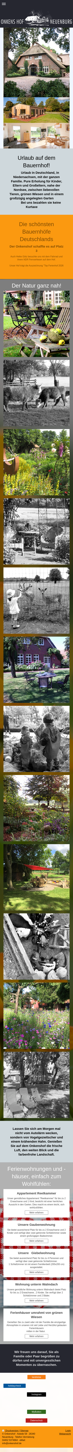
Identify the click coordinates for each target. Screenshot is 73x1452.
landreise (36, 1377)
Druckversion (10, 1430)
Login (68, 1430)
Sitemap (24, 1430)
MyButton (36, 1412)
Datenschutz (36, 1420)
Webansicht (65, 1434)
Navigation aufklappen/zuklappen (36, 4)
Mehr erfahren (37, 1212)
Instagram (36, 1394)
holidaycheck (14, 1386)
